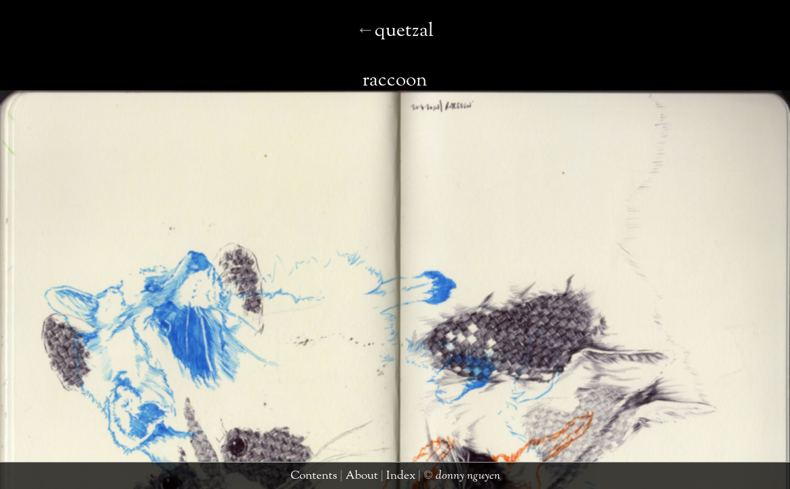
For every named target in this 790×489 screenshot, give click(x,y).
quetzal (23, 478)
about (372, 478)
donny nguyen (454, 478)
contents (335, 478)
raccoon (389, 43)
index (403, 478)
